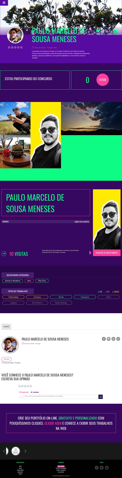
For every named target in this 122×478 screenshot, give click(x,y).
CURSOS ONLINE (20, 470)
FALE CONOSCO (61, 472)
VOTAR (102, 80)
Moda (61, 297)
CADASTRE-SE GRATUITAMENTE (107, 252)
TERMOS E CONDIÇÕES (61, 470)
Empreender (66, 475)
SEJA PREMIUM (61, 466)
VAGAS (20, 468)
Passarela (85, 297)
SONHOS (20, 474)
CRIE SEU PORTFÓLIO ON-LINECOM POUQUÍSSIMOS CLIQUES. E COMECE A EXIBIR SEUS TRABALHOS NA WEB (61, 423)
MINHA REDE (20, 472)
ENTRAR (19, 3)
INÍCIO (20, 466)
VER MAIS (7, 359)
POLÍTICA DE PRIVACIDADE (61, 468)
